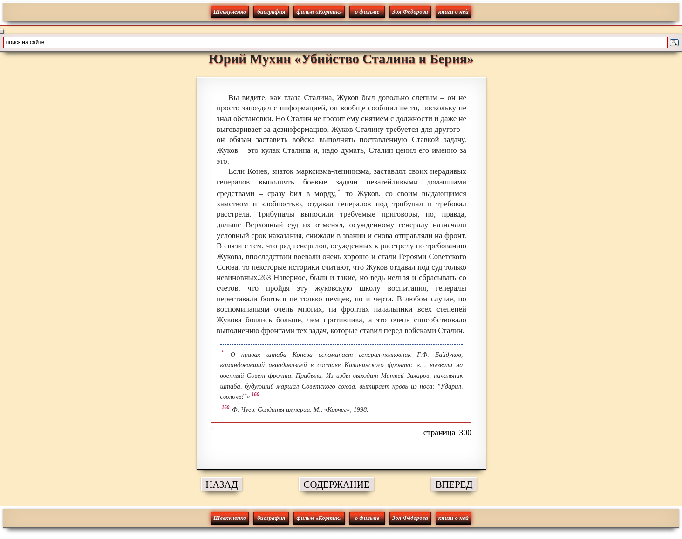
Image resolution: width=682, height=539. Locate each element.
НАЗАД (221, 484)
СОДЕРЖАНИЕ (337, 484)
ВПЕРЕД (454, 484)
